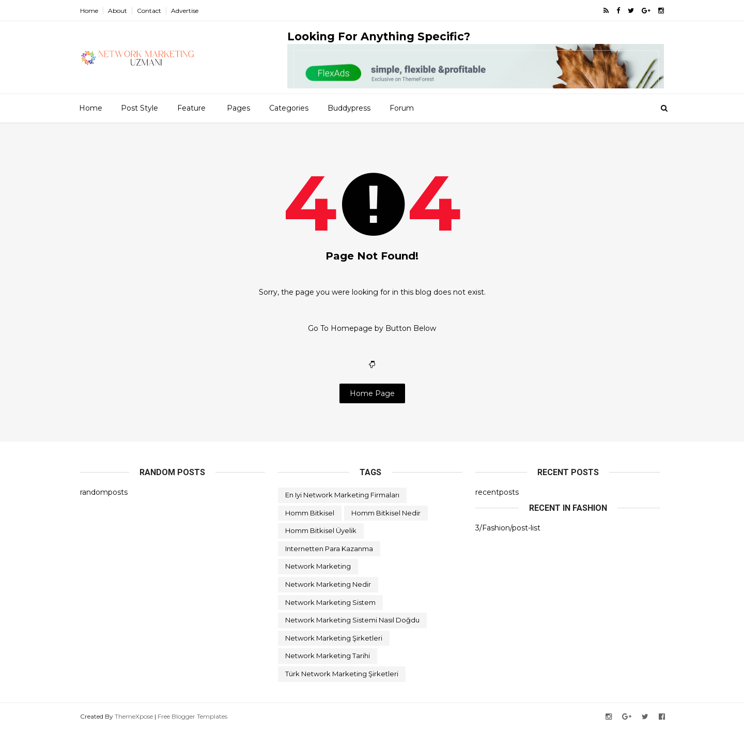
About (117, 10)
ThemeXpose (134, 716)
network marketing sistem (330, 602)
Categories (288, 108)
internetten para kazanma (329, 548)
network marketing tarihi (327, 655)
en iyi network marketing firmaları (342, 495)
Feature (191, 108)
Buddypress (349, 108)
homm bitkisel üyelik (321, 530)
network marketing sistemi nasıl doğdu (352, 620)
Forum (402, 108)
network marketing (318, 566)
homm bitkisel (309, 513)
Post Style (139, 108)
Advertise (184, 10)
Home (89, 10)
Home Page (372, 393)
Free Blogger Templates (192, 716)
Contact (149, 10)
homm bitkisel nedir (386, 513)
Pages (238, 108)
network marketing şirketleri (333, 638)
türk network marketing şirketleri (341, 674)
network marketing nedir (328, 584)
